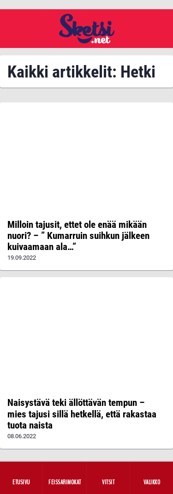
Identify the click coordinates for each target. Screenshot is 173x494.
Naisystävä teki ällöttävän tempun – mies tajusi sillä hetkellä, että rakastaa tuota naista (81, 413)
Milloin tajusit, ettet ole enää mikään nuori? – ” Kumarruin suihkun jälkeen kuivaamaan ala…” (78, 235)
